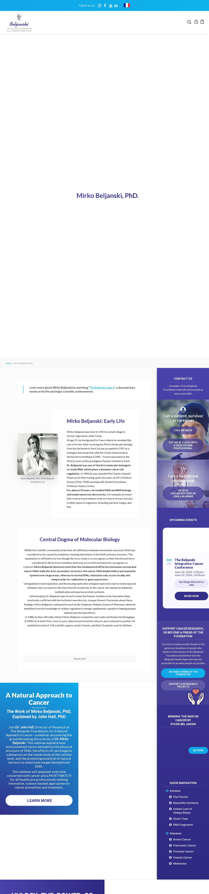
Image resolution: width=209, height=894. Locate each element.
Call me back (183, 137)
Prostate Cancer (183, 558)
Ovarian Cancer (182, 564)
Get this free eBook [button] (35, 691)
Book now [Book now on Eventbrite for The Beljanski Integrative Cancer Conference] (191, 303)
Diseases (176, 540)
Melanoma (179, 570)
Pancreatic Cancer (184, 552)
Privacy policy (103, 869)
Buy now (198, 457)
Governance (25, 809)
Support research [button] (181, 815)
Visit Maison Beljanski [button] (144, 741)
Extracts (175, 498)
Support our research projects (183, 392)
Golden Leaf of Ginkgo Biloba (182, 518)
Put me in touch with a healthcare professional (183, 152)
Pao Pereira (180, 504)
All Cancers (99, 783)
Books (133, 807)
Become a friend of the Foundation (183, 380)
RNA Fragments (183, 532)
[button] (190, 22)
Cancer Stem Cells (103, 822)
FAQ (21, 816)
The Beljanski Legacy (102, 95)
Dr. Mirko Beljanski (29, 783)
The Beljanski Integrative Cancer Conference (189, 270)
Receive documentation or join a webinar (183, 200)
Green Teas (180, 526)
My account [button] (181, 837)
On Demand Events (140, 801)
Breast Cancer (182, 546)
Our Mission (25, 796)
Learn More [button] (39, 507)
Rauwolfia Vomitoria (185, 510)
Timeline (23, 803)
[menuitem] (190, 22)
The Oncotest (26, 790)
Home (8, 70)
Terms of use (87, 869)
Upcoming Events (139, 794)
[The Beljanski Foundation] (19, 22)
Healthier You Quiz (140, 825)
